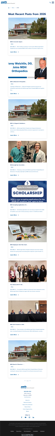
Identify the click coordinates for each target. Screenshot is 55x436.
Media (27, 411)
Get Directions (27, 397)
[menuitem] (12, 431)
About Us (27, 400)
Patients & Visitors (27, 402)
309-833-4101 (27, 391)
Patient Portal (27, 407)
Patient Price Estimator (27, 404)
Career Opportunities (27, 409)
